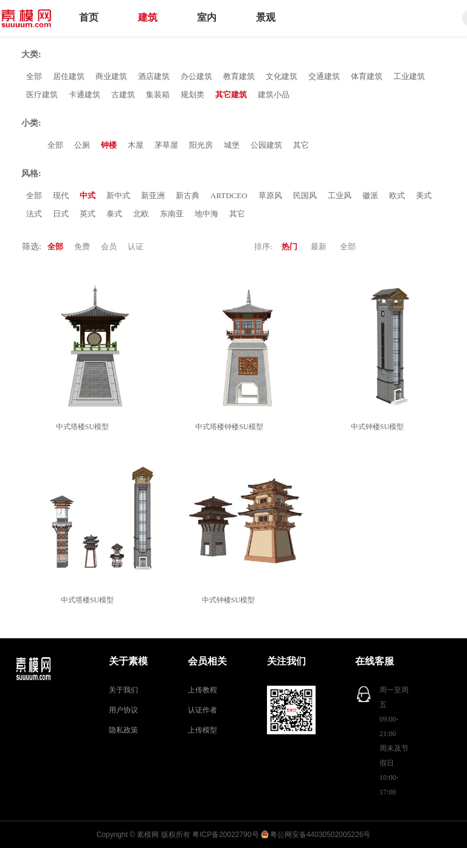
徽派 (370, 195)
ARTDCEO (228, 195)
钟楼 (109, 145)
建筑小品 (273, 94)
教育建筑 (239, 76)
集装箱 (158, 94)
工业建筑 (409, 76)
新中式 (118, 195)
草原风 (270, 195)
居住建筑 (69, 76)
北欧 (141, 213)
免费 (82, 246)
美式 (424, 195)
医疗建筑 (42, 94)
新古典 (187, 195)
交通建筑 (324, 76)
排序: (263, 246)
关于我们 (123, 690)
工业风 (339, 195)
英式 (87, 213)
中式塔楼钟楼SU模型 (231, 426)
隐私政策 (123, 730)
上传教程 (202, 690)
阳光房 (201, 145)
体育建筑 (366, 76)
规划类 (192, 94)
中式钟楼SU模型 (379, 426)
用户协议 (123, 710)
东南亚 (172, 213)
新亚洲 (153, 195)
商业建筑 (111, 76)
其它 (301, 145)
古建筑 (123, 94)
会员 (109, 246)
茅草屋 (166, 145)
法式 (34, 213)
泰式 (114, 213)
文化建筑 (281, 76)
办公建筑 (196, 76)
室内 (206, 17)
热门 (289, 246)
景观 (265, 17)
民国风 (305, 195)
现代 (61, 195)
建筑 (147, 17)
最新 (319, 246)
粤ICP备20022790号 (225, 834)
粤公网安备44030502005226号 (320, 834)
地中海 (206, 213)
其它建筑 (231, 94)
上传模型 (202, 730)
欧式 (397, 195)
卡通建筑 (84, 94)
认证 (136, 246)
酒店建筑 (154, 76)
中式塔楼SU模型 (84, 426)
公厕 (82, 145)
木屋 (136, 145)
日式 (61, 213)
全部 (34, 76)
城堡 (232, 145)
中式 (87, 195)
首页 (89, 17)
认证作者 (202, 710)
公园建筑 (266, 145)
